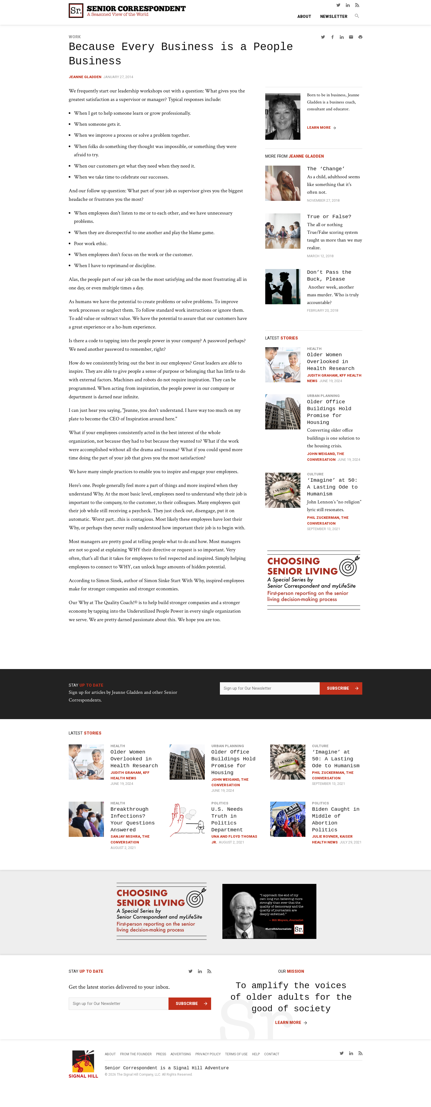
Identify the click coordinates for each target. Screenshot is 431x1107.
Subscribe (338, 688)
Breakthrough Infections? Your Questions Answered (132, 819)
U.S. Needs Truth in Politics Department (227, 819)
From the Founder (136, 1054)
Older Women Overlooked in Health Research (331, 361)
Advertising (180, 1054)
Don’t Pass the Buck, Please (329, 275)
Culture (315, 474)
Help (256, 1054)
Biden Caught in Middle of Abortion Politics (336, 819)
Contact (271, 1054)
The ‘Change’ (326, 168)
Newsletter (333, 16)
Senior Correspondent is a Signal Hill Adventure (167, 1068)
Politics (219, 803)
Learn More (319, 127)
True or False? (329, 216)
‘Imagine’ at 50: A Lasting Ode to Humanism (332, 487)
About (304, 16)
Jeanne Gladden (85, 77)
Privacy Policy (208, 1054)
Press (161, 1054)
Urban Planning (323, 396)
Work (75, 37)
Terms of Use (236, 1054)
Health (314, 349)
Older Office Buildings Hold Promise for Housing (329, 412)
